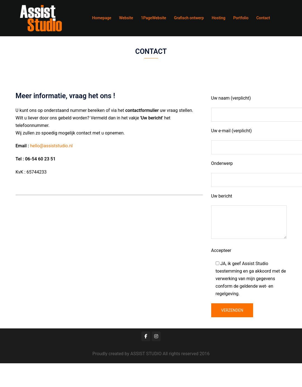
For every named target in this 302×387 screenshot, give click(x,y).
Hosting (218, 18)
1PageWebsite (153, 18)
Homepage (101, 18)
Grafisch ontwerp (189, 18)
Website (126, 18)
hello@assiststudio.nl (51, 145)
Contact (263, 18)
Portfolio (241, 18)
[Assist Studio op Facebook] (145, 336)
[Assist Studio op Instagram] (156, 336)
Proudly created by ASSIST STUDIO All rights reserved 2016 (151, 353)
